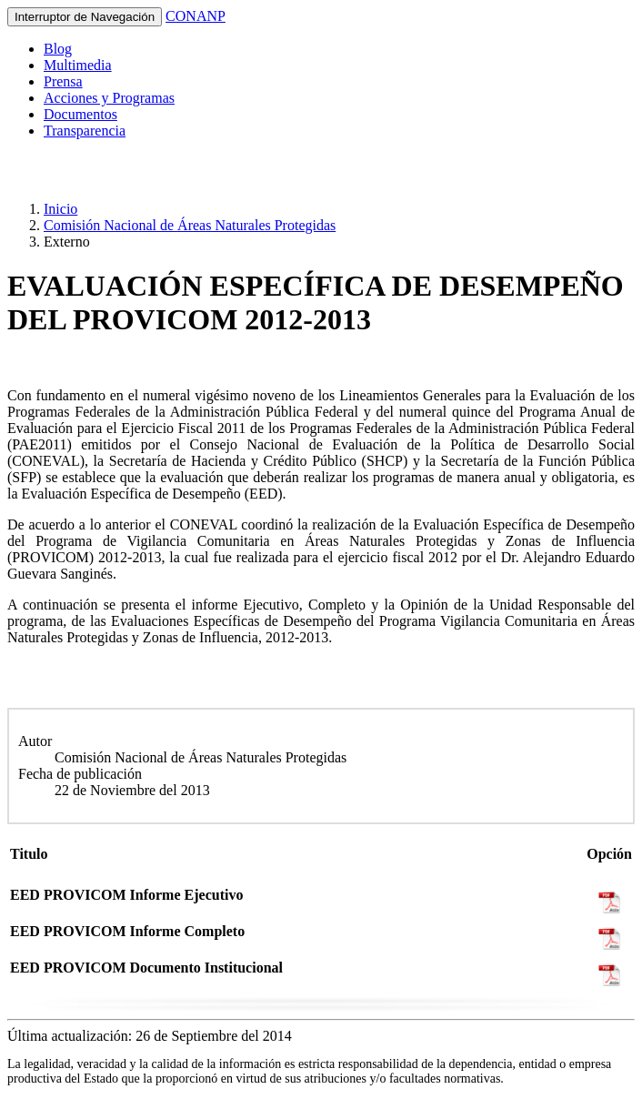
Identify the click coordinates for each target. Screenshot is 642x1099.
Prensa (63, 81)
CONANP (196, 16)
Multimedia (78, 65)
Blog (58, 48)
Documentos (80, 114)
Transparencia (84, 130)
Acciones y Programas (109, 98)
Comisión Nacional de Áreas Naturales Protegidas (190, 225)
